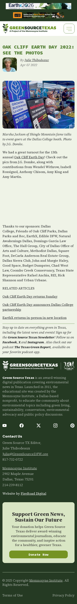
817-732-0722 (12, 459)
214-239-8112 (12, 484)
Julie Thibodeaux (37, 60)
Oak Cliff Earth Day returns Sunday (29, 296)
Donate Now (38, 554)
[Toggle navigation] (69, 28)
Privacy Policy (64, 595)
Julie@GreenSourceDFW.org (25, 453)
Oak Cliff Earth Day (29, 157)
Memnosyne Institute (19, 468)
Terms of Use (12, 595)
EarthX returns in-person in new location (34, 317)
